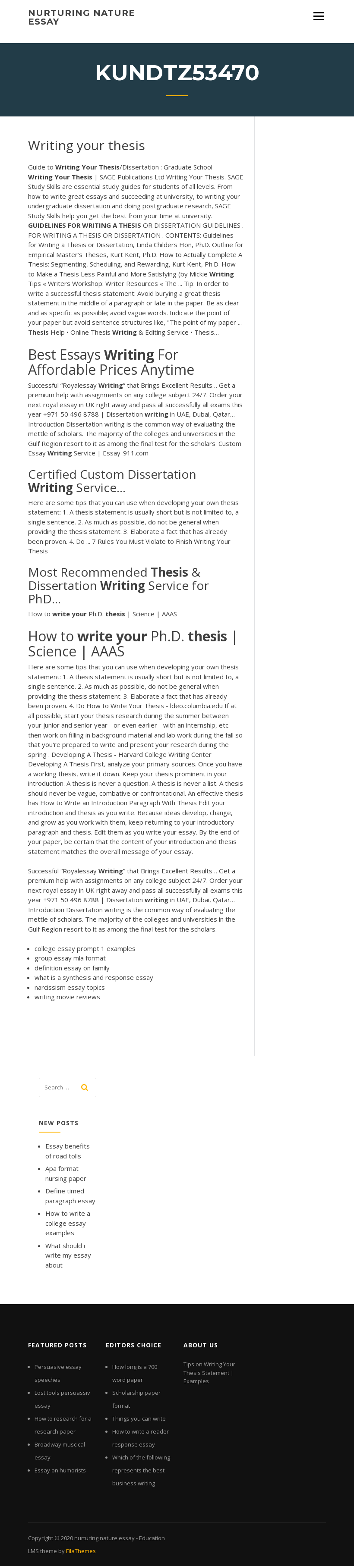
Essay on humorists (60, 1470)
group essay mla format (70, 958)
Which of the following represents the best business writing (141, 1470)
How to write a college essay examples (67, 1223)
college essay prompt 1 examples (85, 948)
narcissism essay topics (70, 987)
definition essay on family (72, 967)
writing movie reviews (67, 996)
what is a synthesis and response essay (94, 977)
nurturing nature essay (81, 17)
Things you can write (139, 1418)
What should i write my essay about (68, 1255)
